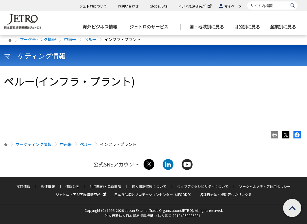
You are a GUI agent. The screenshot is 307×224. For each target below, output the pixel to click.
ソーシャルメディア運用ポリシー (265, 186)
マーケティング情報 (38, 39)
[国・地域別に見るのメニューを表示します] (208, 27)
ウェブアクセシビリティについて (202, 186)
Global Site (158, 5)
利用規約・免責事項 (105, 186)
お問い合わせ (128, 5)
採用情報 (23, 186)
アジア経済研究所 (195, 5)
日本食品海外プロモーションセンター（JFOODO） (153, 194)
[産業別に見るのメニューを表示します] (285, 27)
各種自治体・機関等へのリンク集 (226, 194)
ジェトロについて (93, 5)
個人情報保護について (149, 186)
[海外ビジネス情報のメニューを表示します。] (102, 27)
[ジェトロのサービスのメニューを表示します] (150, 27)
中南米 (70, 39)
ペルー (90, 39)
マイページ (233, 5)
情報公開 (72, 186)
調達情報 (48, 186)
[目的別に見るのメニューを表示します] (248, 27)
